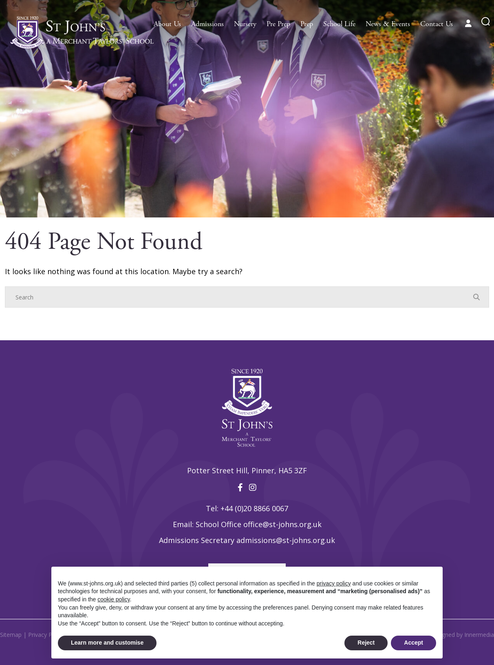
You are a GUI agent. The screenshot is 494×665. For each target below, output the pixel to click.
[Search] (238, 297)
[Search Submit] (485, 21)
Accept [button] (413, 642)
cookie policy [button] (113, 599)
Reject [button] (366, 642)
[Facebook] (240, 487)
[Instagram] (252, 487)
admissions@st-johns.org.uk (285, 540)
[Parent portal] (468, 23)
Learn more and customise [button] (107, 642)
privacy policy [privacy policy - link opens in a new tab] (334, 583)
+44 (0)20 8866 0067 (254, 508)
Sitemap (11, 634)
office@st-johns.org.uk (282, 524)
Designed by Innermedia (462, 634)
